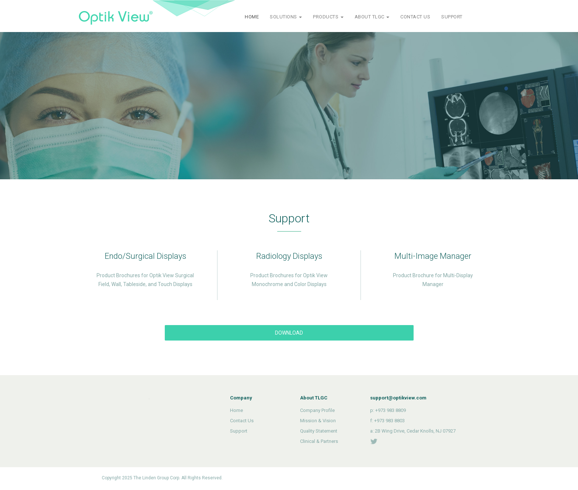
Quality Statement (318, 431)
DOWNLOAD (289, 333)
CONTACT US (415, 17)
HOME (252, 17)
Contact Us (242, 420)
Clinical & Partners (319, 441)
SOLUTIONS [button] (286, 17)
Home (236, 410)
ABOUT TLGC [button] (372, 17)
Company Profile (317, 410)
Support (238, 431)
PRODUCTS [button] (328, 17)
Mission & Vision (318, 420)
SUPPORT (452, 17)
